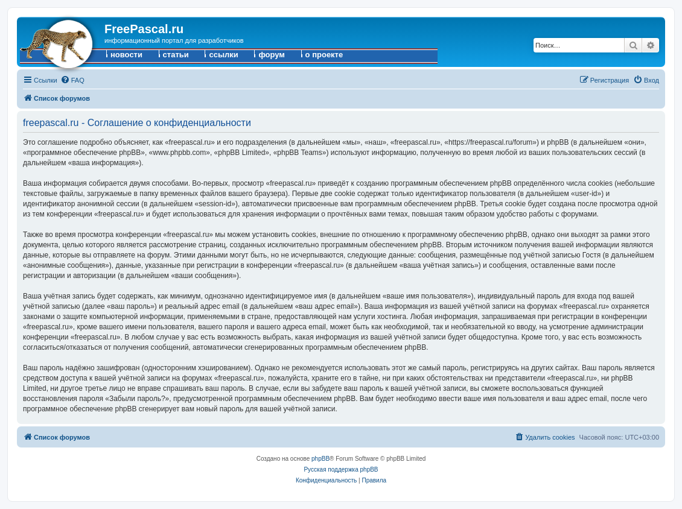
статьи (176, 54)
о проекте (324, 54)
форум (271, 54)
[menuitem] (72, 80)
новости (126, 54)
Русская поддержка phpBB (341, 469)
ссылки (223, 54)
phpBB (320, 458)
